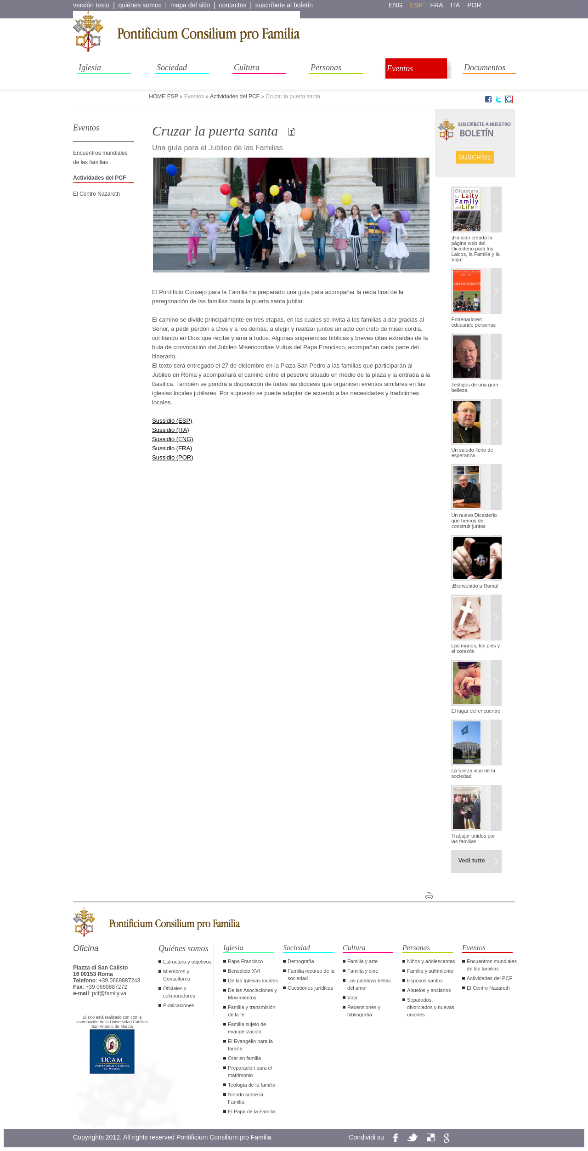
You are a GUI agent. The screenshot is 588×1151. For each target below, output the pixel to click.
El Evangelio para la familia (250, 1044)
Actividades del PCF (235, 96)
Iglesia (90, 67)
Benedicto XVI (244, 971)
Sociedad (172, 67)
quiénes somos (140, 5)
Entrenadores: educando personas (473, 322)
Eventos (400, 68)
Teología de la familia (251, 1085)
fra (436, 5)
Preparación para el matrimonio (250, 1071)
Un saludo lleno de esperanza (472, 452)
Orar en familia (244, 1058)
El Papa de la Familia (252, 1111)
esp (416, 5)
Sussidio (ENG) (172, 439)
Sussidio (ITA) (170, 429)
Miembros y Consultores (176, 975)
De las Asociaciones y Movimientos (252, 993)
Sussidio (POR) (172, 457)
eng (395, 5)
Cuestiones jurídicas (310, 988)
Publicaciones (178, 1005)
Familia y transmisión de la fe (251, 1010)
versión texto (91, 5)
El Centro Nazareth (96, 194)
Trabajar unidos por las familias (473, 838)
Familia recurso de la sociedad (311, 974)
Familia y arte (362, 961)
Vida (352, 997)
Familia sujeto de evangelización (247, 1027)
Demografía (301, 961)
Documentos (484, 67)
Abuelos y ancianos (429, 990)
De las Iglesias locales (253, 980)
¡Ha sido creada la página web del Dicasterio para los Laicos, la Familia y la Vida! (475, 248)
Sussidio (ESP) (172, 420)
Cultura (247, 67)
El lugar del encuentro (475, 711)
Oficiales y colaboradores (179, 992)
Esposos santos (425, 980)
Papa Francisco (245, 961)
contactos (233, 5)
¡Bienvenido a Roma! (474, 586)
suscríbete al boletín (284, 5)
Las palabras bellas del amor (369, 984)
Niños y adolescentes (431, 961)
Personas (326, 67)
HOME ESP (163, 96)
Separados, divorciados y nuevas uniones (430, 1007)
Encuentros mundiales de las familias (492, 964)
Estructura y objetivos (187, 961)
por (474, 5)
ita (455, 5)
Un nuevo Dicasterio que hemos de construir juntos (474, 520)
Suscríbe (475, 157)
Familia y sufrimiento (430, 971)
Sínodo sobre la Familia (245, 1098)
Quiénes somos (183, 948)
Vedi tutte (471, 860)
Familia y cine (362, 971)
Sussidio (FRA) (172, 448)
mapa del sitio (190, 5)
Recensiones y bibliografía (363, 1010)
